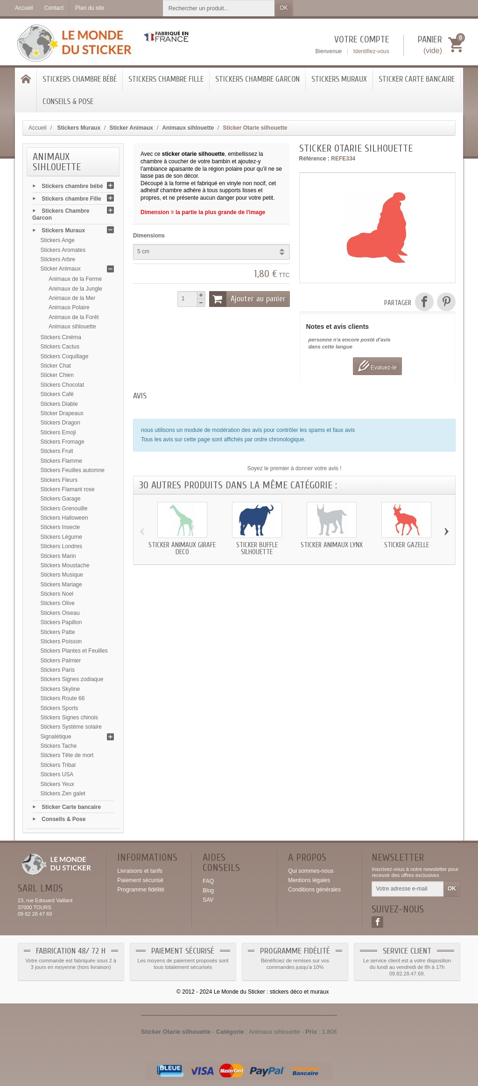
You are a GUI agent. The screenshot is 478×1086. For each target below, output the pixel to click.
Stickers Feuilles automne (73, 470)
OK (284, 8)
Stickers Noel (57, 594)
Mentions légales (309, 880)
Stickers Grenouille (64, 508)
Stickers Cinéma (61, 337)
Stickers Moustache (65, 565)
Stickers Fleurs (59, 480)
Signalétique (56, 736)
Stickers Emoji (58, 432)
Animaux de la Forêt (73, 317)
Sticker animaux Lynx (332, 545)
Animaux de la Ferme (75, 279)
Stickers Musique (62, 574)
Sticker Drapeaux (62, 413)
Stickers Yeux (57, 784)
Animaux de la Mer (72, 298)
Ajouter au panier (247, 299)
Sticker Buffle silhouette (257, 548)
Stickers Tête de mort (67, 755)
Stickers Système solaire (71, 727)
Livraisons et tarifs (139, 871)
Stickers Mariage (61, 584)
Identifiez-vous (371, 51)
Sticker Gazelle (406, 545)
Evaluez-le (377, 366)
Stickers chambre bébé (79, 79)
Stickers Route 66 (63, 698)
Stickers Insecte (60, 527)
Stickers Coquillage (65, 356)
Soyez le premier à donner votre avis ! (294, 468)
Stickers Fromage (62, 442)
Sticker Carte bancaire (417, 79)
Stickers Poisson (61, 641)
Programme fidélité (140, 889)
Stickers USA (57, 774)
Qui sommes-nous (310, 871)
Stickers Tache (59, 746)
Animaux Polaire (69, 307)
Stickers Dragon (60, 422)
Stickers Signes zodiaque (72, 679)
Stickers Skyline (60, 689)
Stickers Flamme (61, 461)
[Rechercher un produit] (219, 8)
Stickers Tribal (58, 765)
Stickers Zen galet (63, 793)
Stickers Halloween (64, 518)
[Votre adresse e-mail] (408, 889)
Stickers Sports (59, 708)
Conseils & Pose (67, 101)
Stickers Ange (58, 240)
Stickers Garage (61, 498)
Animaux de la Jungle (75, 288)
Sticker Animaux (61, 268)
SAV (208, 900)
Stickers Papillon (61, 622)
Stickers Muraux (339, 79)
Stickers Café (57, 394)
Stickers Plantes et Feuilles (74, 650)
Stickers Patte (58, 632)
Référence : (314, 158)
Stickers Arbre (58, 259)
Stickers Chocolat (62, 385)
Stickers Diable (59, 404)
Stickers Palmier (61, 660)
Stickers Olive (58, 603)
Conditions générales (314, 889)
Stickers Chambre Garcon (257, 79)
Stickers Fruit (57, 451)
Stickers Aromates (63, 250)
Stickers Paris (58, 670)
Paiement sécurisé (140, 880)
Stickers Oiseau (60, 613)
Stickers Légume (61, 537)
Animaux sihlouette (72, 326)
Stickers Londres (61, 546)
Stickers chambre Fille (166, 79)
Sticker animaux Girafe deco (182, 548)
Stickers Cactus (60, 346)
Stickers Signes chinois (69, 717)
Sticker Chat (56, 365)
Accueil (37, 128)
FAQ (208, 881)
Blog (208, 890)
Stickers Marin (58, 556)
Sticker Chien (57, 375)
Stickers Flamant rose (68, 489)
